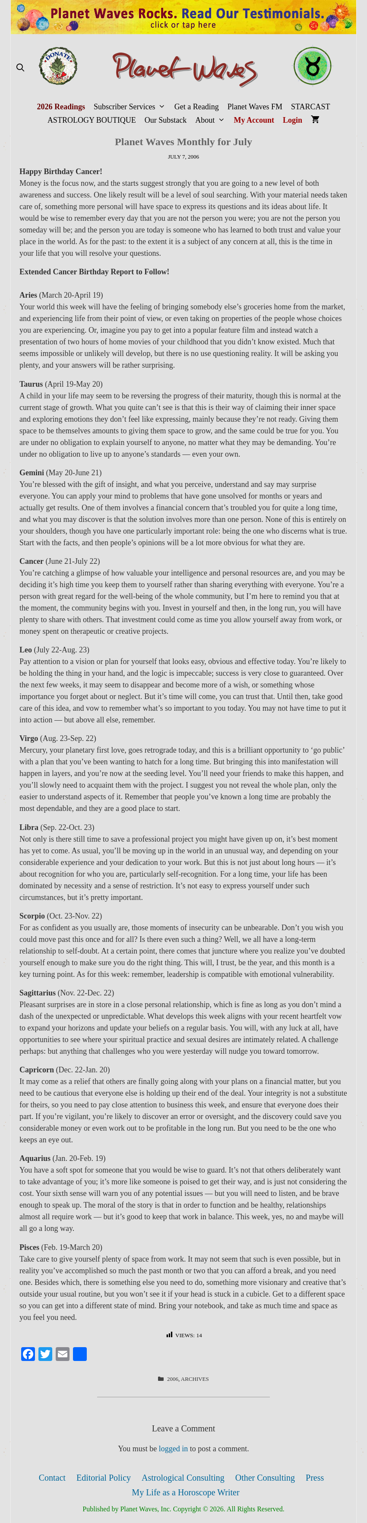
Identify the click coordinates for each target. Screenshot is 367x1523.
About (212, 120)
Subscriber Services (132, 107)
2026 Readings (61, 106)
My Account (254, 120)
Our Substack (166, 120)
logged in (173, 1448)
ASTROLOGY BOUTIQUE (91, 120)
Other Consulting (265, 1477)
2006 (172, 1379)
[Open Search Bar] (20, 68)
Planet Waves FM (255, 106)
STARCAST (310, 106)
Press (315, 1477)
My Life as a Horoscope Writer (185, 1492)
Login (292, 120)
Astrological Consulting (183, 1477)
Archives (195, 1379)
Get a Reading (196, 106)
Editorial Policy (103, 1477)
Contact (52, 1477)
